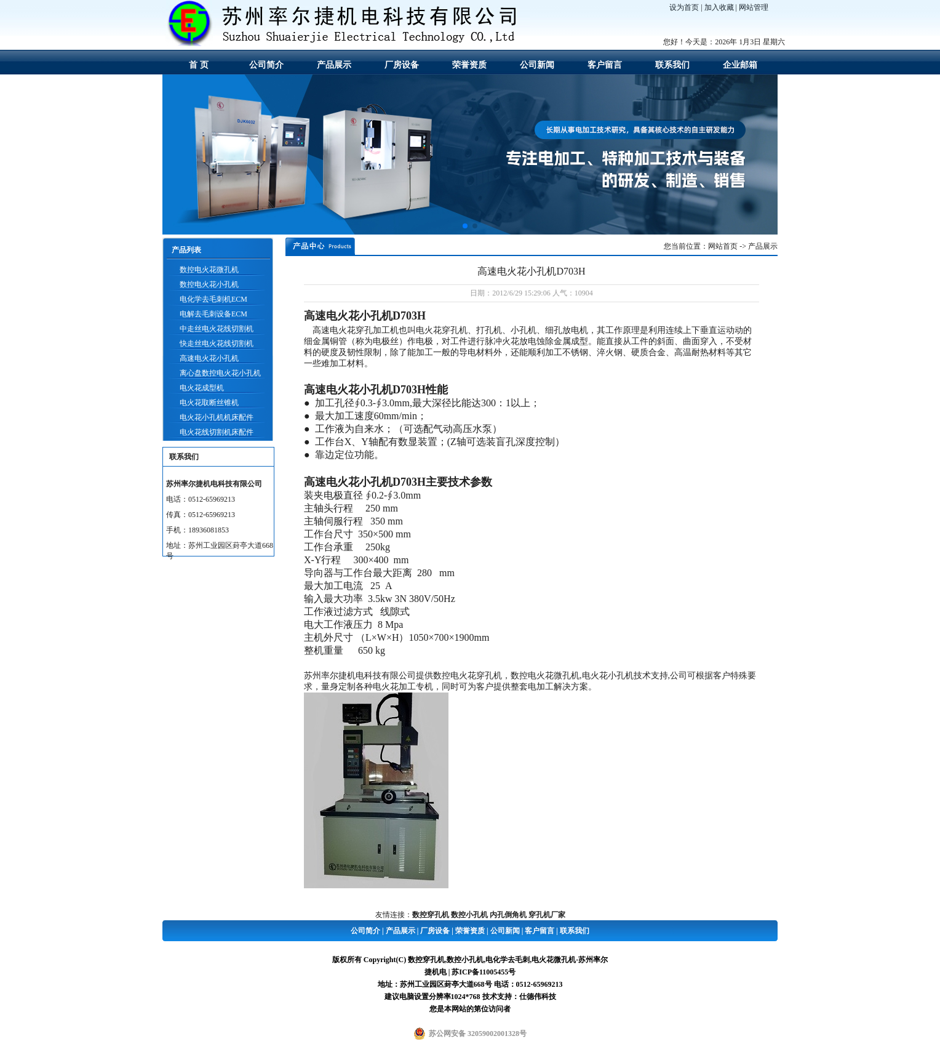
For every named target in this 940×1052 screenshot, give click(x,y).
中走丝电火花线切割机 (216, 328)
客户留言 (605, 65)
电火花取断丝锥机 (209, 402)
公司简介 (266, 65)
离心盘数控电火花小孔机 (220, 373)
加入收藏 (719, 7)
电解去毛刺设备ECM (213, 314)
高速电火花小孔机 (209, 358)
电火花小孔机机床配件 (216, 417)
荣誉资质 (469, 65)
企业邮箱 (740, 65)
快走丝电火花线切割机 (216, 343)
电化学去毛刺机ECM (213, 299)
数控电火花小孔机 (209, 284)
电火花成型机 (202, 387)
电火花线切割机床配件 (216, 432)
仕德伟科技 (537, 996)
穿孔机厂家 (546, 914)
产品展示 (334, 65)
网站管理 (753, 7)
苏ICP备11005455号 (484, 972)
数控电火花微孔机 (209, 269)
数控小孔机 (469, 914)
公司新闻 (537, 65)
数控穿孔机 (430, 914)
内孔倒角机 (508, 914)
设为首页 (684, 7)
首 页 (199, 65)
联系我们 (672, 65)
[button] (465, 225)
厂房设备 (401, 65)
